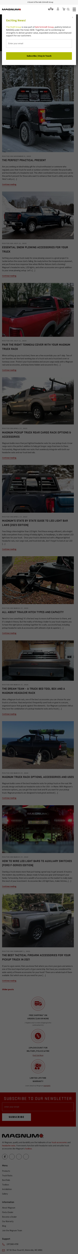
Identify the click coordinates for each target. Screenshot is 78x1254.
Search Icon (69, 9)
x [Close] (72, 17)
